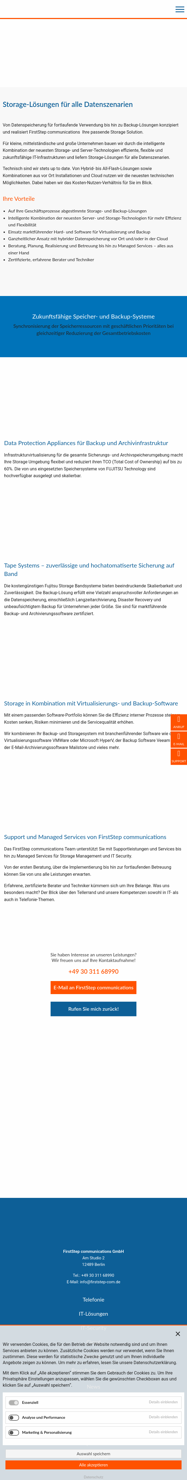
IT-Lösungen (93, 1313)
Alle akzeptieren (93, 1464)
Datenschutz (93, 1477)
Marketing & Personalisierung (47, 1432)
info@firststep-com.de (100, 1281)
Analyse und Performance (43, 1417)
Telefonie (94, 1299)
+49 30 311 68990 (97, 1275)
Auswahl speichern (93, 1453)
